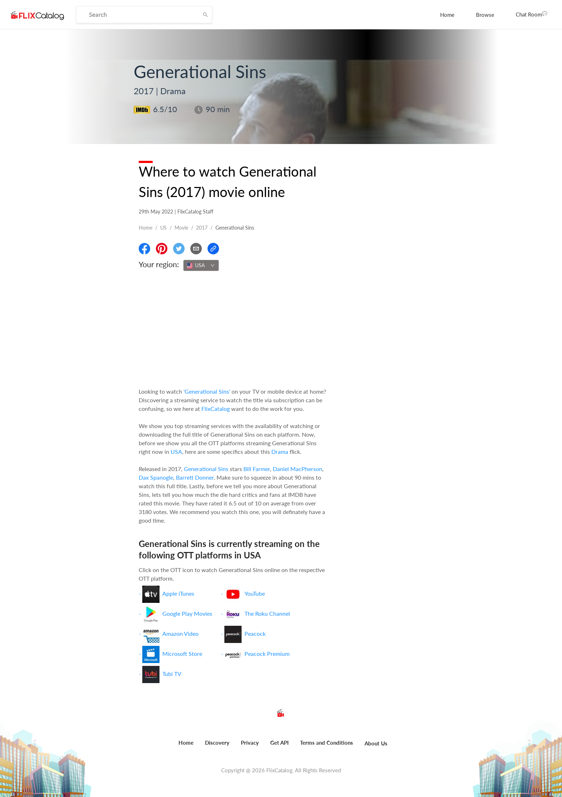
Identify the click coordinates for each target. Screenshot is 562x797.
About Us (376, 743)
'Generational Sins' (207, 391)
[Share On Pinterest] (161, 248)
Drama (279, 451)
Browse (485, 14)
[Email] (196, 248)
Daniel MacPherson (297, 468)
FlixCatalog (215, 408)
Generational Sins (206, 468)
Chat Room (531, 14)
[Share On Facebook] (144, 248)
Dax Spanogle (156, 477)
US (163, 228)
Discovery (217, 742)
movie (181, 228)
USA (176, 451)
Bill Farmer (256, 468)
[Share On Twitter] (179, 248)
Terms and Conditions (326, 742)
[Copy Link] (213, 248)
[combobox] (201, 265)
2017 (202, 228)
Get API (279, 742)
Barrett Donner (195, 477)
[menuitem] (447, 14)
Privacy (250, 742)
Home (447, 14)
